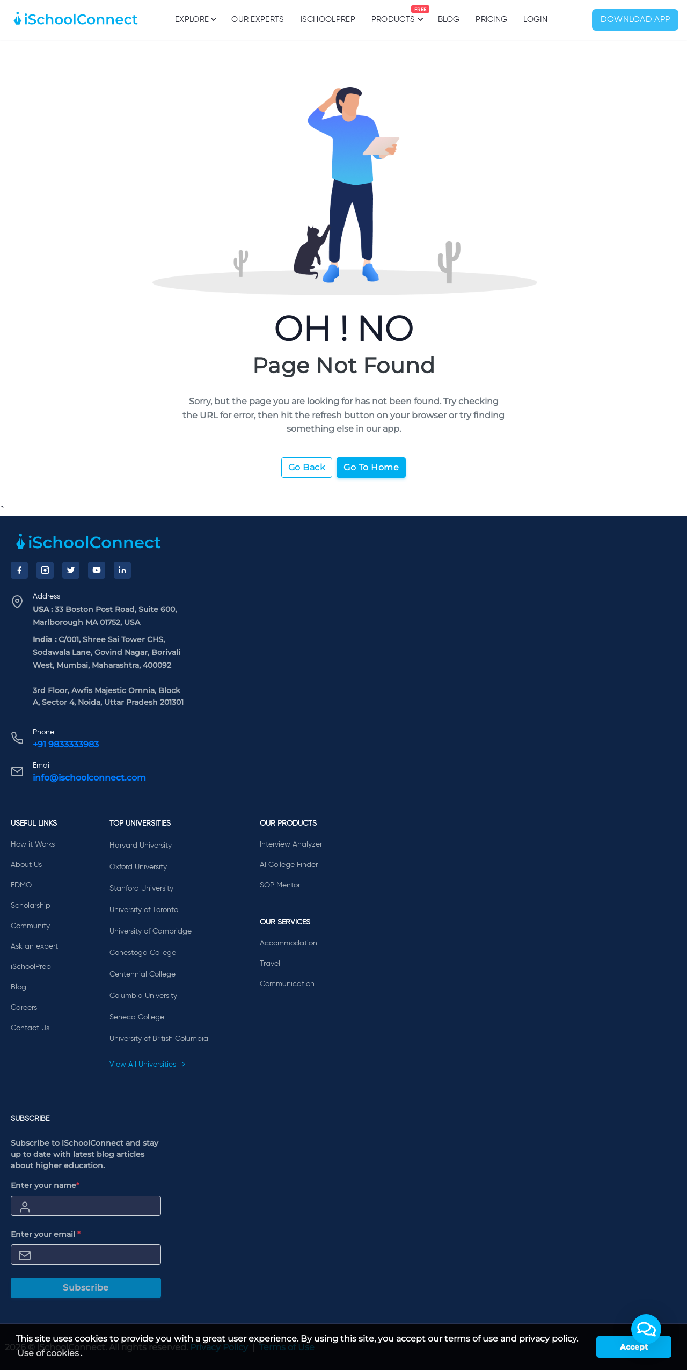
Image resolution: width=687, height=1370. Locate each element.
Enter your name (45, 1185)
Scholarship (30, 905)
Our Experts (257, 20)
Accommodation (288, 943)
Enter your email (46, 1234)
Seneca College (136, 1017)
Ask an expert (34, 946)
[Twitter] (70, 570)
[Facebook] (19, 570)
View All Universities (147, 1064)
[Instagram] (45, 570)
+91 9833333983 (66, 744)
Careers (24, 1007)
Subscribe (86, 1287)
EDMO (21, 885)
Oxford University (138, 867)
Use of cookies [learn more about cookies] (48, 1353)
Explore (195, 19)
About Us (26, 865)
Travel (270, 963)
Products (393, 14)
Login (535, 20)
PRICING (491, 20)
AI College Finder (289, 865)
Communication (287, 984)
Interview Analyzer (291, 844)
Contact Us (30, 1028)
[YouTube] (96, 570)
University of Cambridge (150, 931)
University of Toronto (143, 910)
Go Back (307, 467)
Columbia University (143, 996)
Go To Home (371, 467)
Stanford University (141, 888)
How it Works (33, 844)
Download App (635, 20)
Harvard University (140, 845)
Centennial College (142, 974)
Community (30, 926)
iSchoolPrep (328, 20)
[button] (646, 1329)
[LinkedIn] (122, 570)
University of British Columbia (158, 1039)
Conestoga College (142, 953)
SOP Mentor (280, 885)
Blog (448, 20)
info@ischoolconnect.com (89, 778)
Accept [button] (634, 1347)
